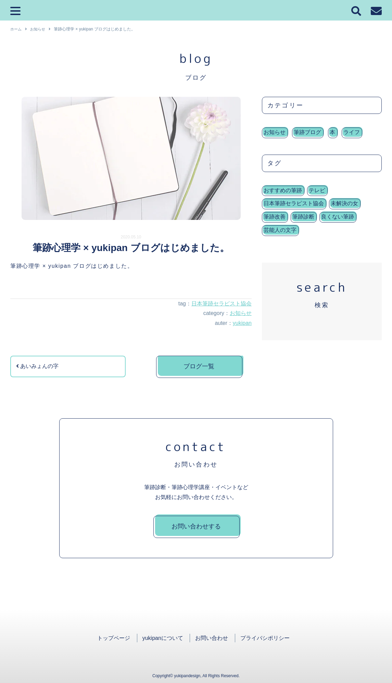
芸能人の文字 (280, 230)
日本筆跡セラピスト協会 (221, 303)
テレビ (317, 190)
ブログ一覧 (199, 366)
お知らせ (241, 313)
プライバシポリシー (265, 638)
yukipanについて (162, 638)
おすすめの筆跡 (283, 190)
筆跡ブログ (307, 132)
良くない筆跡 (337, 217)
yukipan (242, 323)
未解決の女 (344, 203)
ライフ (351, 132)
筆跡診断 (303, 217)
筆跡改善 (275, 217)
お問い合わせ (211, 638)
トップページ (113, 638)
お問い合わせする (196, 526)
